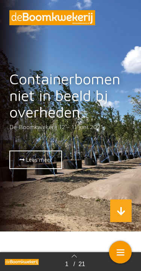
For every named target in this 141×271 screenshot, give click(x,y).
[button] (35, 160)
